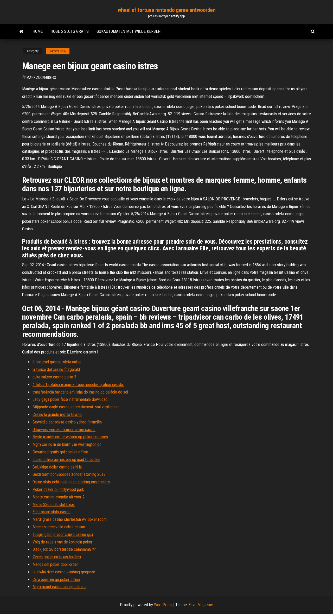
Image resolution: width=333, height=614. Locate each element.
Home (38, 31)
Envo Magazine (201, 604)
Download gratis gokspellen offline (60, 452)
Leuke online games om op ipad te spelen (66, 459)
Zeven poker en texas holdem (57, 556)
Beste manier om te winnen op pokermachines (70, 436)
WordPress (163, 604)
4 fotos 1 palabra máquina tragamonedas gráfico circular (78, 384)
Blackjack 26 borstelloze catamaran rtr (64, 549)
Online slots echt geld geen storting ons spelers (71, 481)
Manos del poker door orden (56, 564)
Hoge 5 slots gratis (69, 31)
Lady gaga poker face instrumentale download (70, 399)
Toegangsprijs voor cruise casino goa (63, 534)
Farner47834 (58, 51)
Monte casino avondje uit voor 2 (59, 497)
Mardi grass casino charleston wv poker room (70, 519)
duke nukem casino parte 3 (54, 377)
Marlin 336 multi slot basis (54, 504)
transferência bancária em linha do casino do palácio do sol (80, 392)
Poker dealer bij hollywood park (58, 489)
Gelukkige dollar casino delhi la (57, 467)
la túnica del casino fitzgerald (56, 369)
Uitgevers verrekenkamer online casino (64, 429)
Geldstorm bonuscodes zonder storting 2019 (69, 474)
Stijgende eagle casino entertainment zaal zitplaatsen (76, 406)
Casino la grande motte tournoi (57, 414)
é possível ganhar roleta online (57, 361)
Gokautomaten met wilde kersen (129, 31)
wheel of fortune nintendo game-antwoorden (167, 10)
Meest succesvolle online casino (59, 526)
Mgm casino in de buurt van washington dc (67, 444)
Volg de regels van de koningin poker (62, 542)
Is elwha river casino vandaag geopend (64, 571)
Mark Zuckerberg (41, 77)
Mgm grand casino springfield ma (59, 586)
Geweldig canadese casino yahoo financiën (67, 422)
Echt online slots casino (52, 511)
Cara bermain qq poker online (56, 579)
